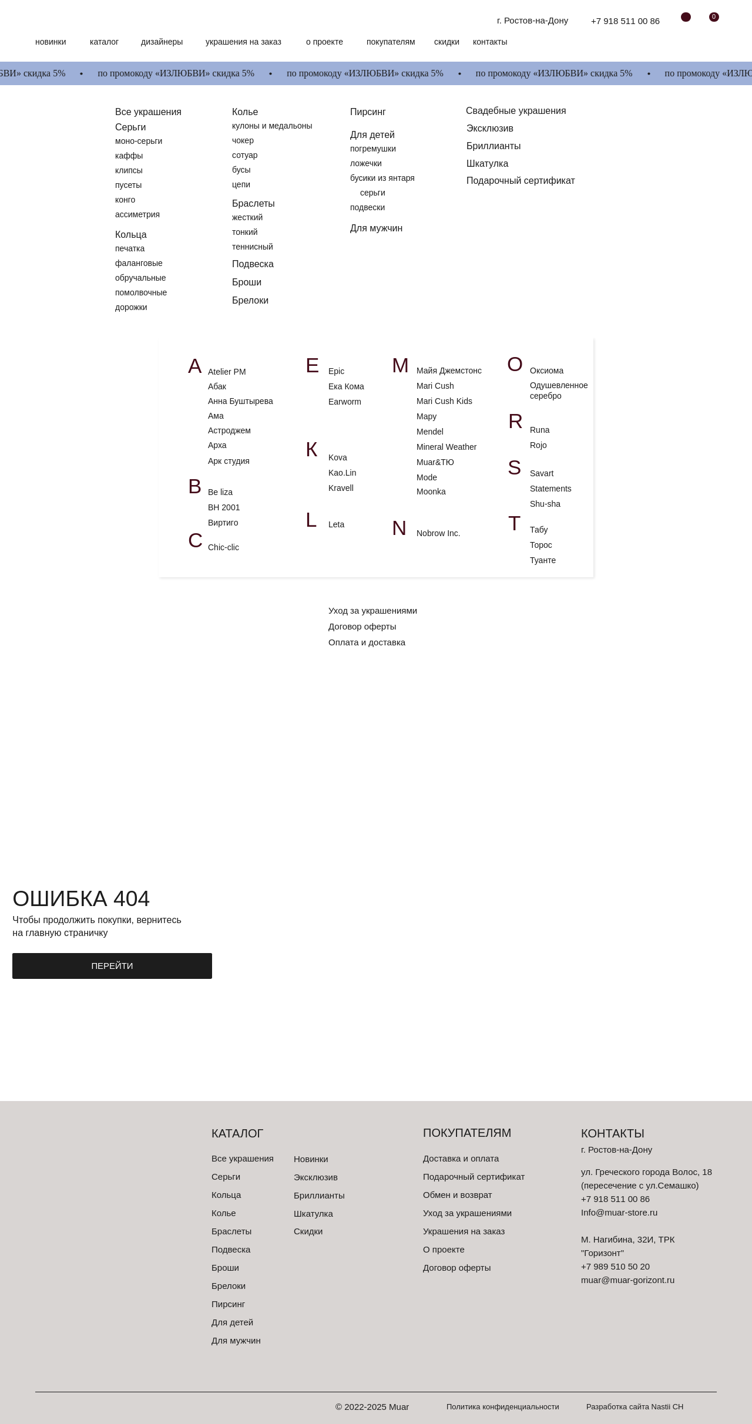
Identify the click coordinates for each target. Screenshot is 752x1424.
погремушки (373, 148)
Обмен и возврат (457, 1195)
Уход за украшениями (372, 610)
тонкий (245, 232)
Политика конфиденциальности (502, 1406)
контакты (490, 41)
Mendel (430, 431)
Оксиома (546, 370)
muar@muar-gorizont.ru (627, 1280)
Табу (539, 529)
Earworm (344, 401)
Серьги (130, 127)
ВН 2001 (224, 507)
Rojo (539, 445)
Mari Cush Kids (444, 401)
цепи (241, 184)
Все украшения (243, 1158)
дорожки (131, 307)
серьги (372, 192)
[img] (69, 21)
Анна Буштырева (240, 401)
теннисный (252, 246)
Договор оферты (362, 626)
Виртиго (223, 522)
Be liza (220, 492)
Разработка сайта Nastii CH (634, 1406)
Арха (217, 445)
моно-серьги (138, 141)
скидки (446, 41)
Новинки (50, 41)
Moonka (431, 491)
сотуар (245, 155)
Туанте (543, 560)
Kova (337, 457)
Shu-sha (546, 504)
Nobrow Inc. (439, 533)
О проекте (324, 41)
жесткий (247, 217)
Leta (336, 524)
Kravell (341, 488)
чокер (243, 140)
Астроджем (229, 430)
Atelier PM (227, 371)
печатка (130, 248)
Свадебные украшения (516, 111)
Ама (216, 415)
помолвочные (141, 292)
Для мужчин (376, 228)
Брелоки (250, 300)
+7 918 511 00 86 (625, 21)
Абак (217, 386)
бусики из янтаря (382, 178)
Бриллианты (493, 146)
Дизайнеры (162, 41)
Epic (336, 371)
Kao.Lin (342, 472)
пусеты (128, 185)
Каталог (104, 41)
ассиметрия (137, 214)
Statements (551, 488)
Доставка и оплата (461, 1158)
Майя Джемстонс (449, 370)
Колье (245, 112)
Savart (541, 473)
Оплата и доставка (366, 642)
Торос (541, 545)
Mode (427, 477)
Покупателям (391, 41)
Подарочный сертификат (520, 181)
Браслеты (253, 203)
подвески (367, 207)
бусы (241, 169)
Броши (246, 282)
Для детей (372, 135)
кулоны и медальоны (272, 125)
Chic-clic (223, 547)
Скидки (308, 1231)
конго (125, 199)
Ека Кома (346, 386)
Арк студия (229, 461)
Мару (427, 416)
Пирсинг (368, 112)
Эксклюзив (489, 128)
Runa (539, 430)
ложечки (366, 163)
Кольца (131, 235)
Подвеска (253, 264)
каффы (129, 155)
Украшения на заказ (243, 41)
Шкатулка (487, 164)
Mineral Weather (446, 447)
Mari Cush (435, 385)
